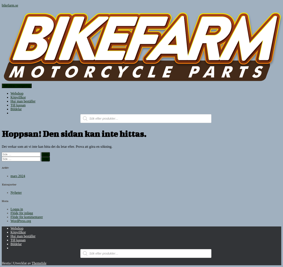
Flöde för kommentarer (26, 217)
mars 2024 (17, 176)
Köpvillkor (18, 97)
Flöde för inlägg (21, 213)
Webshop (16, 93)
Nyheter (16, 192)
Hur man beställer (23, 101)
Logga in (16, 209)
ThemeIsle (39, 263)
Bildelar (16, 109)
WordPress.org (20, 221)
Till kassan (18, 105)
